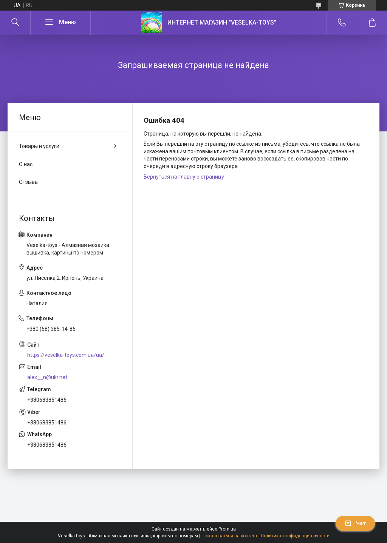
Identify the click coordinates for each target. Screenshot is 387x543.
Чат (355, 523)
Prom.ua (227, 529)
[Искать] (15, 23)
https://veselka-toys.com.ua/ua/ (65, 355)
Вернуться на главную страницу (184, 177)
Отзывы (29, 182)
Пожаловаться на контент (229, 535)
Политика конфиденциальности (295, 535)
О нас (26, 164)
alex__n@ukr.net (47, 377)
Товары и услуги (39, 146)
